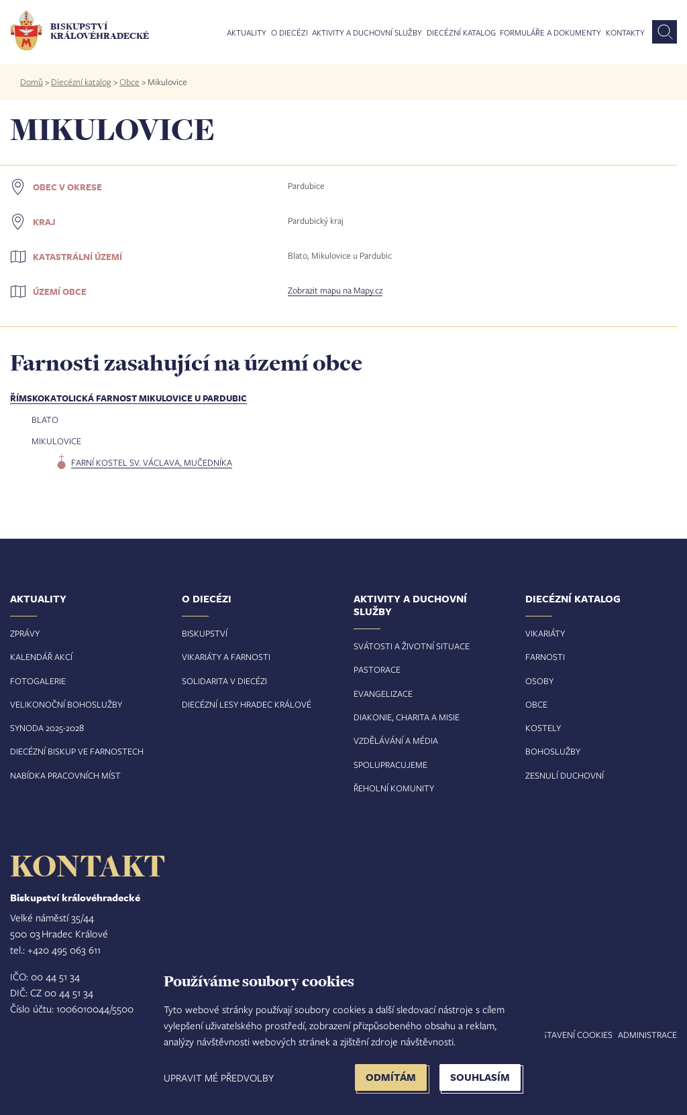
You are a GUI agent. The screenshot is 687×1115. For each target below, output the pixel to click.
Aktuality (246, 33)
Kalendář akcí (41, 657)
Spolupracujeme (390, 765)
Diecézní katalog (461, 33)
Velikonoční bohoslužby (66, 704)
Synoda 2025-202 (44, 728)
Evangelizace (383, 693)
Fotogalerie (38, 681)
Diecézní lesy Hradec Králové (246, 704)
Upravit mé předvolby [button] (219, 1077)
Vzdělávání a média (396, 740)
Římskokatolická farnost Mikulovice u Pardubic (128, 398)
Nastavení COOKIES (572, 1035)
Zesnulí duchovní (564, 775)
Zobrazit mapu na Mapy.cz (335, 290)
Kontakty (625, 33)
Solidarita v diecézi (224, 681)
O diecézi (289, 33)
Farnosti (545, 657)
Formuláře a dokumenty (550, 33)
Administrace (647, 1035)
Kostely (543, 728)
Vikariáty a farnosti (226, 657)
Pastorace (377, 669)
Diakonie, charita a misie (407, 717)
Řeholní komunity (394, 788)
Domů (31, 82)
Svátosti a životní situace (412, 646)
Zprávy (25, 633)
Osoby (539, 681)
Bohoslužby (552, 751)
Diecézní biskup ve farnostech (77, 751)
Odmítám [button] (391, 1077)
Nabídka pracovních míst (65, 775)
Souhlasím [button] (480, 1077)
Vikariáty (545, 633)
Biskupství (204, 633)
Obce (129, 82)
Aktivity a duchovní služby (367, 33)
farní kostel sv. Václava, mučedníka (151, 462)
